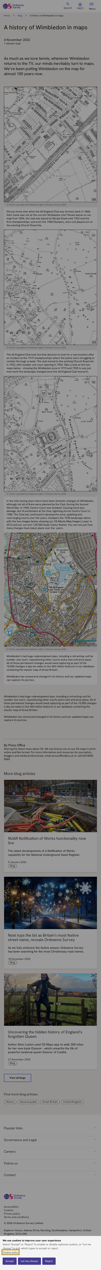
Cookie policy (10, 1252)
